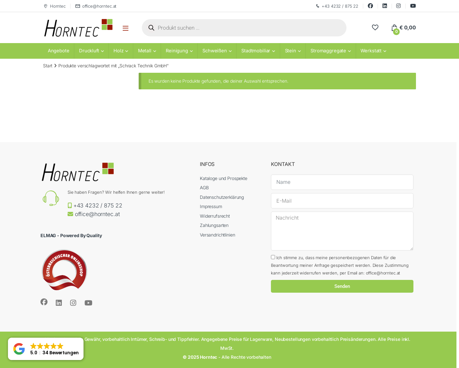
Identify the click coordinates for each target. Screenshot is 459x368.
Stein (290, 51)
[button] (46, 349)
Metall (144, 51)
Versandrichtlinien (217, 234)
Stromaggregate (328, 51)
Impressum (211, 206)
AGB (204, 187)
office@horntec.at (96, 6)
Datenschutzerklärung (222, 197)
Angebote (58, 51)
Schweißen (214, 51)
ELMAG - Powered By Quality (71, 235)
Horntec (54, 6)
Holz (118, 51)
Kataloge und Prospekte (223, 178)
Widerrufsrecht (215, 216)
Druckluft (89, 51)
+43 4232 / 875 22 (337, 6)
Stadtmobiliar (255, 51)
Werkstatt (371, 51)
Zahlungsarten (214, 225)
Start (47, 65)
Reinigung (177, 51)
